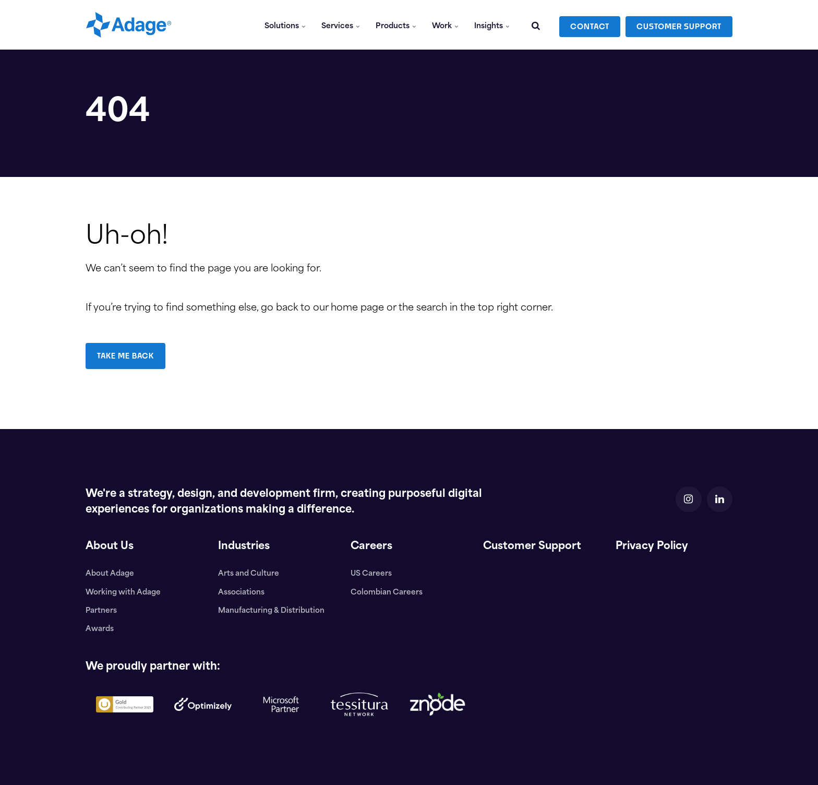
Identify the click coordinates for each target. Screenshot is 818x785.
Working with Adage (123, 593)
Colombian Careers (387, 593)
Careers (372, 546)
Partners (101, 611)
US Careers (371, 574)
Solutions (285, 25)
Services (341, 25)
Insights (492, 25)
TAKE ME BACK (126, 355)
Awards (100, 629)
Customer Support (533, 546)
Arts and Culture (248, 574)
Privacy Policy (653, 546)
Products (396, 25)
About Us (110, 546)
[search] (536, 25)
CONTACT (589, 24)
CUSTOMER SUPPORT (678, 24)
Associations (241, 593)
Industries (244, 546)
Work (445, 25)
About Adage (110, 574)
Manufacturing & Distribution (271, 611)
